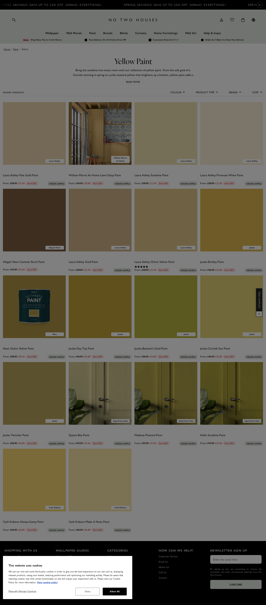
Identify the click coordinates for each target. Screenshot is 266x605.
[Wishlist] (232, 20)
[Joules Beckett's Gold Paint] (165, 306)
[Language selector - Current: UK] (253, 20)
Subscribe (236, 584)
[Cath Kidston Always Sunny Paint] (34, 480)
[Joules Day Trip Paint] (100, 306)
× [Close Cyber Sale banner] (260, 4)
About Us (164, 567)
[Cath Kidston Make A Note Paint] (100, 480)
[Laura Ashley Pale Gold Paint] (34, 133)
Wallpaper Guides (72, 550)
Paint (92, 33)
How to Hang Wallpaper (69, 567)
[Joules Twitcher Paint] (34, 393)
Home (7, 49)
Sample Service (12, 561)
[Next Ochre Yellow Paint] (34, 306)
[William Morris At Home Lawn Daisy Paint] (100, 133)
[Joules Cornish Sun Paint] (231, 306)
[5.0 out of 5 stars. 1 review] (165, 266)
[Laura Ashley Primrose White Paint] (231, 133)
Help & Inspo (212, 33)
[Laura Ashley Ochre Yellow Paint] (165, 220)
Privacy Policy (11, 567)
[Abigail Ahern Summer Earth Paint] (34, 220)
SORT (257, 92)
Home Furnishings (166, 33)
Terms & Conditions (14, 572)
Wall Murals (74, 33)
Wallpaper (52, 33)
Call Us (162, 572)
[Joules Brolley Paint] (231, 220)
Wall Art (190, 33)
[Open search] (14, 20)
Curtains (140, 33)
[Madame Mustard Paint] (165, 393)
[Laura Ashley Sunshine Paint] (165, 133)
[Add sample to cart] (56, 183)
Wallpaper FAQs (64, 556)
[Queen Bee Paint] (100, 393)
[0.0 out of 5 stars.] (34, 180)
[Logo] (133, 19)
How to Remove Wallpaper (70, 572)
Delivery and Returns (15, 556)
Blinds (124, 33)
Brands (107, 33)
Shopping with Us (20, 550)
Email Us (163, 561)
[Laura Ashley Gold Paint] (100, 220)
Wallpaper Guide (65, 561)
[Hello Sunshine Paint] (231, 393)
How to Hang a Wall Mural (70, 577)
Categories (117, 550)
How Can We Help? (176, 550)
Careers (163, 577)
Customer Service (168, 556)
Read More (133, 82)
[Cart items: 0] (243, 20)
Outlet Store (11, 577)
